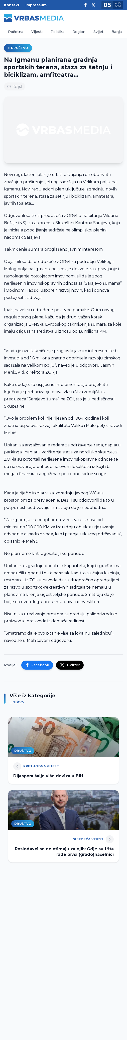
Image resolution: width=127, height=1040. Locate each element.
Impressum (36, 5)
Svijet (98, 31)
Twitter (70, 665)
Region (78, 31)
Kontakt (12, 5)
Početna (15, 31)
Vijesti (37, 31)
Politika (57, 31)
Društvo (18, 48)
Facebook (37, 665)
